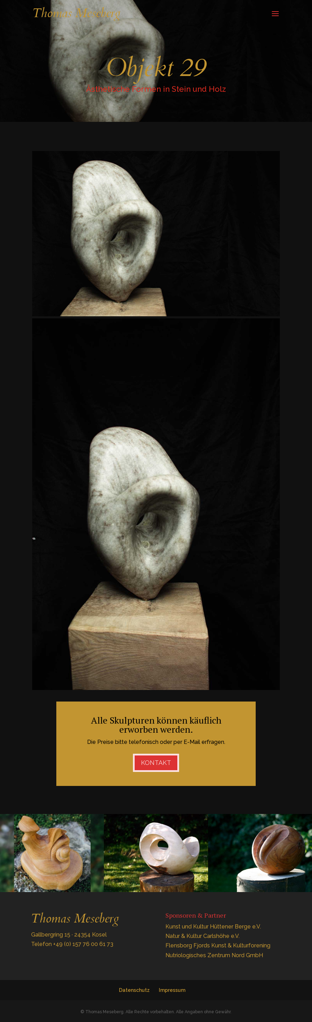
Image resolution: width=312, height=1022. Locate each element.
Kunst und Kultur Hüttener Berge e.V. (213, 926)
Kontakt (156, 762)
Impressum (172, 990)
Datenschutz (134, 990)
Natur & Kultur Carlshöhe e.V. (202, 936)
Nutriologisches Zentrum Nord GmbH (214, 955)
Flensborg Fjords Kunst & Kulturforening (217, 945)
